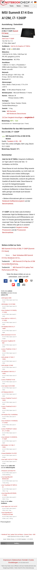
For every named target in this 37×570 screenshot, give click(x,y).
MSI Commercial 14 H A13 (9, 335)
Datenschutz (16, 560)
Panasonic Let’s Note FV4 (8, 470)
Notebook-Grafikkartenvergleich (13, 201)
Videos (26, 6)
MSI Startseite (11, 111)
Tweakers (10, 141)
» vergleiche (28, 117)
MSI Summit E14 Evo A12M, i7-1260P (15, 249)
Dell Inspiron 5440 (6, 298)
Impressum (7, 560)
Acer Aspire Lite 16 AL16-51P (9, 506)
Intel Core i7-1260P (8, 39)
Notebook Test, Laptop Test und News (12, 534)
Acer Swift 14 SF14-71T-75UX (9, 459)
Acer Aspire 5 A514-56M (8, 386)
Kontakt (25, 560)
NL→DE (18, 141)
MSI (34, 534)
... (34, 6)
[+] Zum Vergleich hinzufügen (12, 117)
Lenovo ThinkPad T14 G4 (8, 379)
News (19, 6)
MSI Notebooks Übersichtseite (16, 114)
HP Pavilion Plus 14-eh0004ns (10, 414)
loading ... (3, 543)
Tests (11, 6)
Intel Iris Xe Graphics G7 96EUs (20, 46)
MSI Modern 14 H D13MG (8, 304)
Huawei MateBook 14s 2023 (9, 453)
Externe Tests (28, 534)
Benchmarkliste (7, 204)
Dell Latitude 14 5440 (7, 365)
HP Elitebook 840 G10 (7, 392)
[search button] (30, 2)
